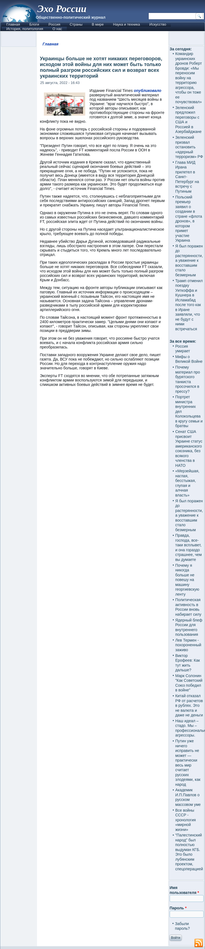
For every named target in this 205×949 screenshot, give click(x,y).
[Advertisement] (102, 438)
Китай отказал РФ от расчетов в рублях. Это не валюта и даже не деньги (189, 705)
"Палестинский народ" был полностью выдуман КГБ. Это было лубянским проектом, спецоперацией (189, 852)
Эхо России (61, 8)
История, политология (24, 29)
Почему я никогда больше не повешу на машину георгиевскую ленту (187, 579)
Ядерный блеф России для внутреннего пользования (188, 627)
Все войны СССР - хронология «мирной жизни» (185, 820)
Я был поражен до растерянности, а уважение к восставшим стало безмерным (189, 260)
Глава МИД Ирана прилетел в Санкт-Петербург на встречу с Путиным (187, 176)
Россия (54, 24)
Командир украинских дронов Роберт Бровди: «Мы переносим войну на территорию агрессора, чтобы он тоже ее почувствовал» (188, 77)
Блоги (34, 24)
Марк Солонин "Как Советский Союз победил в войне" (188, 682)
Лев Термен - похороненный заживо (188, 645)
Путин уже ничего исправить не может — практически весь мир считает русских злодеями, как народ (187, 763)
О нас (57, 29)
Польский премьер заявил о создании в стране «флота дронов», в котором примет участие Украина (188, 219)
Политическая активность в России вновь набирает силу (188, 607)
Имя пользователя (184, 890)
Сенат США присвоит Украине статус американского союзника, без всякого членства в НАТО (188, 448)
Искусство (157, 24)
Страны (76, 24)
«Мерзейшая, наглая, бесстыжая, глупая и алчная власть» (187, 483)
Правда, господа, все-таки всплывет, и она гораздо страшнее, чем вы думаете (188, 547)
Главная (13, 24)
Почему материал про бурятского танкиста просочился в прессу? (187, 379)
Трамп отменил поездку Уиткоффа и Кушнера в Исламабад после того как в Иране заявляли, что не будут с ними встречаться (189, 305)
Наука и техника (126, 24)
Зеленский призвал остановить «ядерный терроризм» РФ (189, 147)
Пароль (178, 908)
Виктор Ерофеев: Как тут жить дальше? (187, 662)
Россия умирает (182, 348)
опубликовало (147, 90)
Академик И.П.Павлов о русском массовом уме (188, 797)
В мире (98, 24)
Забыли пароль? (182, 926)
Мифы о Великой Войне (189, 359)
